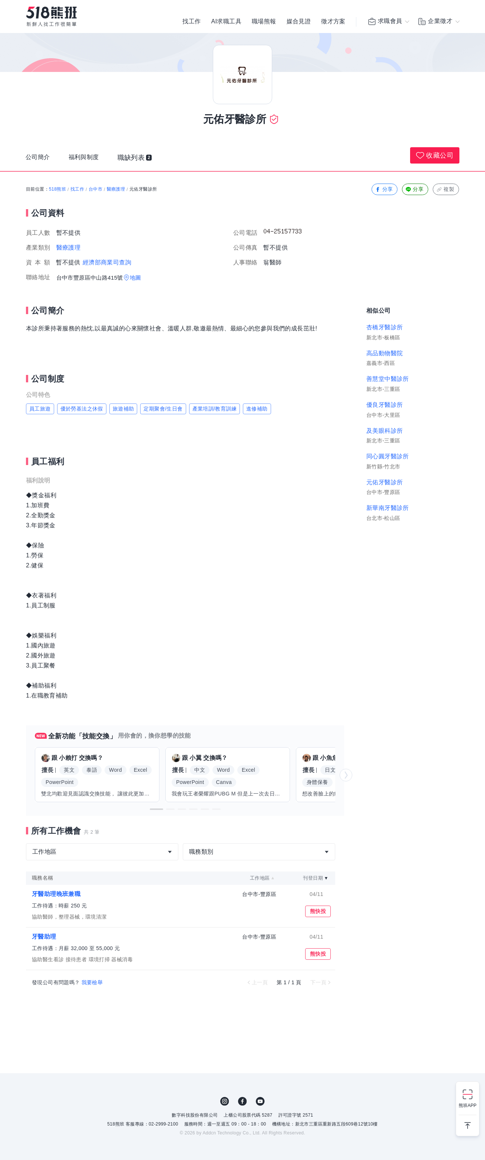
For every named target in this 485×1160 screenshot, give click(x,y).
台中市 (95, 189)
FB (242, 1101)
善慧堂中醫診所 (387, 379)
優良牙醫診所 (384, 405)
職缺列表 (141, 159)
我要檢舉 (92, 982)
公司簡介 (39, 159)
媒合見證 (299, 22)
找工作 (191, 22)
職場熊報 (264, 22)
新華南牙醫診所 (387, 508)
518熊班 (57, 189)
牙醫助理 (44, 936)
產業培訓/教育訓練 (214, 409)
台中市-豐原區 (259, 894)
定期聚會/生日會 (162, 409)
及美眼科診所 (384, 431)
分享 (384, 189)
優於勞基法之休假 (81, 409)
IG (224, 1101)
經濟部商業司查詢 (107, 262)
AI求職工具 (226, 22)
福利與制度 (89, 159)
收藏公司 (434, 155)
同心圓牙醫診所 (387, 456)
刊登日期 (313, 878)
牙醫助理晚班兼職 (56, 894)
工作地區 (260, 878)
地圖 (135, 277)
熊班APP (467, 1105)
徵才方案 (333, 22)
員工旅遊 (40, 409)
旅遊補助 (123, 409)
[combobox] (102, 851)
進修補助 (257, 409)
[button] (156, 809)
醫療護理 (116, 189)
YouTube (260, 1101)
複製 (445, 189)
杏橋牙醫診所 (384, 327)
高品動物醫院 (384, 353)
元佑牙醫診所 (384, 482)
